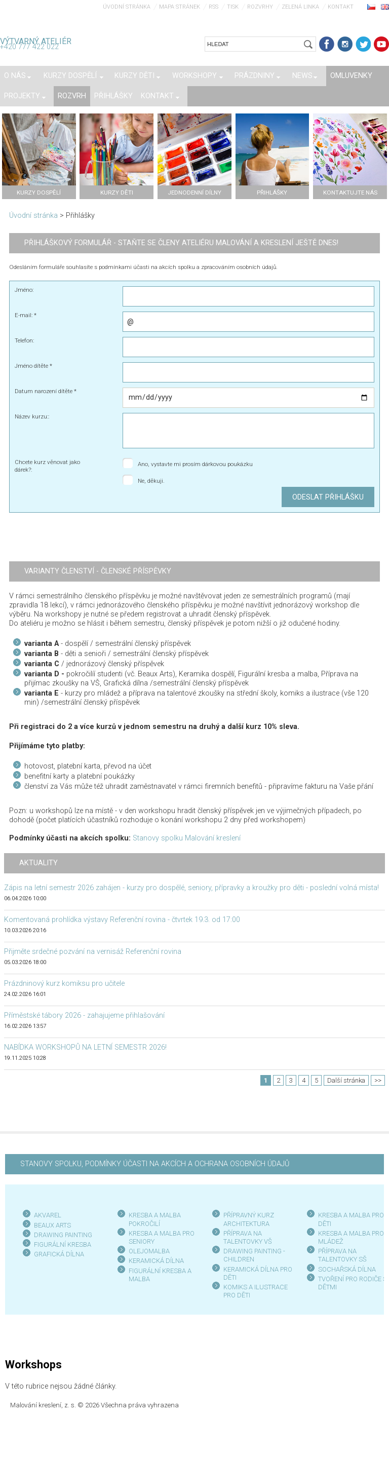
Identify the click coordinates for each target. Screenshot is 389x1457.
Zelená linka (300, 7)
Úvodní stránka (126, 7)
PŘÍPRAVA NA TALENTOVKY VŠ (247, 1237)
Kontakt (341, 7)
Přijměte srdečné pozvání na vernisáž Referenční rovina (92, 951)
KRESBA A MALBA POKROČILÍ (155, 1219)
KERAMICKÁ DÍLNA (156, 1260)
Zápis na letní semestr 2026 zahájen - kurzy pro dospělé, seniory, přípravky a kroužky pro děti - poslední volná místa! (191, 888)
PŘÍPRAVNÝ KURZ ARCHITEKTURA (248, 1219)
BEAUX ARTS (52, 1225)
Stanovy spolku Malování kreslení (187, 838)
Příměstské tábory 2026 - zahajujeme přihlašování (84, 1015)
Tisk (233, 7)
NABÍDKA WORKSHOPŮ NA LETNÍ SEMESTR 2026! (85, 1047)
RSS (213, 7)
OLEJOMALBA (149, 1251)
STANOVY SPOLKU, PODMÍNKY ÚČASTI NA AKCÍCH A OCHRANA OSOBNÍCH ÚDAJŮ (154, 1164)
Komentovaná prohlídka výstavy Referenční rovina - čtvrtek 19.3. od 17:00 (122, 919)
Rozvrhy (260, 7)
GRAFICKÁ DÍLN (57, 1254)
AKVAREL (47, 1215)
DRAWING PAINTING (63, 1235)
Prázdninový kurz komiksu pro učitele (64, 983)
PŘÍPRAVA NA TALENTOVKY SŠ (342, 1255)
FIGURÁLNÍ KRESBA (62, 1244)
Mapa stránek (179, 7)
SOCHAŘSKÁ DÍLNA (347, 1269)
